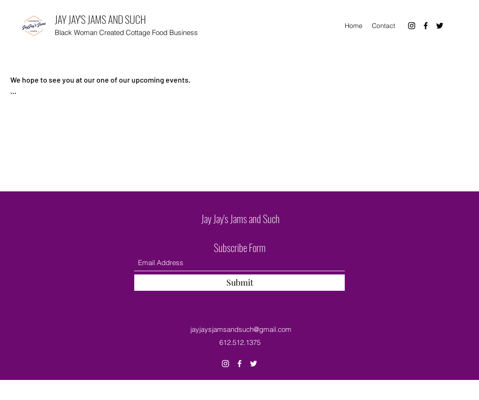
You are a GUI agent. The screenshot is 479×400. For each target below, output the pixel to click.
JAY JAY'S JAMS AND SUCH (100, 19)
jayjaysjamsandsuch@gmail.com (240, 329)
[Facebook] (425, 25)
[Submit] (239, 282)
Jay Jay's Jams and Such (240, 218)
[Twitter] (439, 25)
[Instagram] (411, 25)
